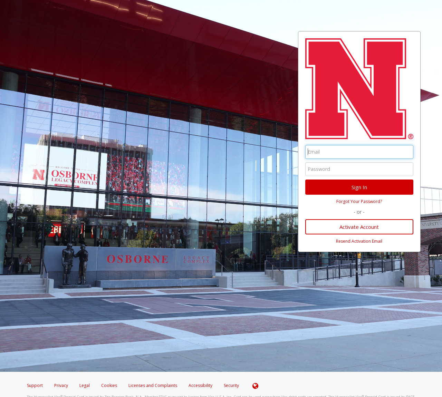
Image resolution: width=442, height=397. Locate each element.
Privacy (61, 385)
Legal (84, 385)
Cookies (109, 385)
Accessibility (200, 385)
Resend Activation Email (359, 241)
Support (35, 385)
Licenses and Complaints (153, 385)
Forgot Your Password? (359, 201)
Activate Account (359, 226)
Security (231, 385)
